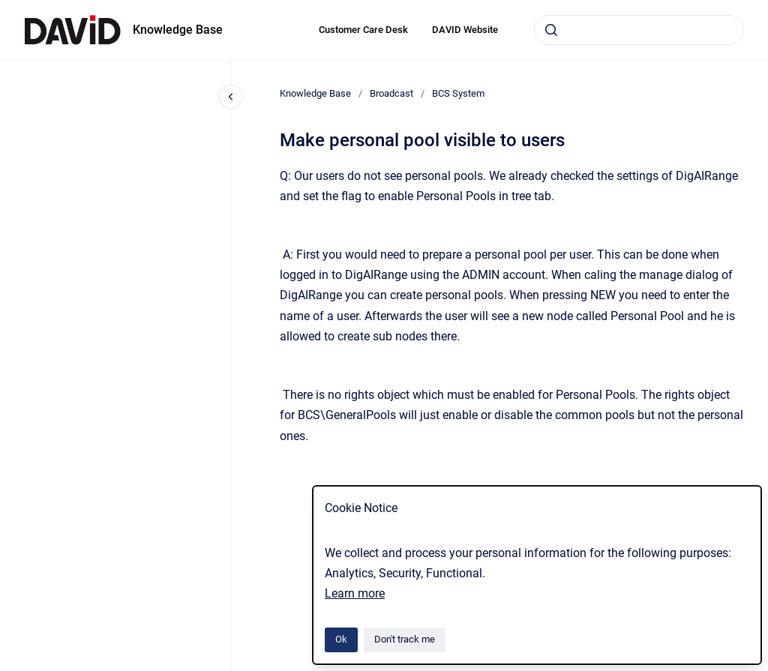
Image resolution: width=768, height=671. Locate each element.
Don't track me (404, 639)
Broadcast (391, 93)
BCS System (458, 93)
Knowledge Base (178, 29)
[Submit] (551, 30)
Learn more (355, 593)
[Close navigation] (231, 97)
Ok (341, 639)
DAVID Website (465, 29)
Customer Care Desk (363, 29)
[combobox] (639, 30)
